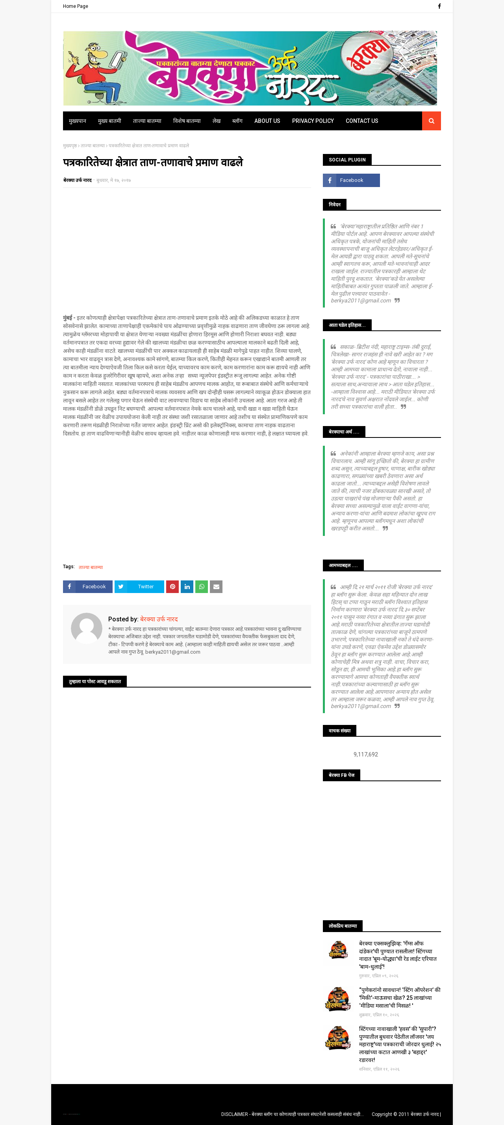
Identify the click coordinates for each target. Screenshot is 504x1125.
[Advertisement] (187, 251)
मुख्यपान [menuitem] (77, 121)
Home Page (75, 6)
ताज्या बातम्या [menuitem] (147, 121)
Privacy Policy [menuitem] (313, 121)
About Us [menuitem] (267, 121)
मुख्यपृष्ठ (70, 145)
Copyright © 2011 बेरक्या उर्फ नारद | (406, 1114)
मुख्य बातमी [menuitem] (109, 121)
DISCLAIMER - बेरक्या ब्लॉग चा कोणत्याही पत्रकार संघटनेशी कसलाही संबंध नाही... (292, 1114)
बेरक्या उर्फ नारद (77, 180)
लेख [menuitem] (216, 121)
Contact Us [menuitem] (362, 121)
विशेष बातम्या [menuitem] (187, 121)
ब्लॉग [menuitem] (237, 121)
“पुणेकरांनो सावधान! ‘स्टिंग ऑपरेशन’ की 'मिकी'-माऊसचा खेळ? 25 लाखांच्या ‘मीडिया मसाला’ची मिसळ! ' (400, 997)
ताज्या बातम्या (93, 145)
